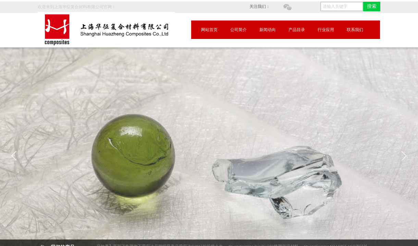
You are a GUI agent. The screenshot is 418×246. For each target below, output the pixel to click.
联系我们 (355, 29)
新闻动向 (267, 29)
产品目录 (296, 29)
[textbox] (341, 6)
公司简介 (238, 29)
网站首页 (209, 29)
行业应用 (326, 29)
